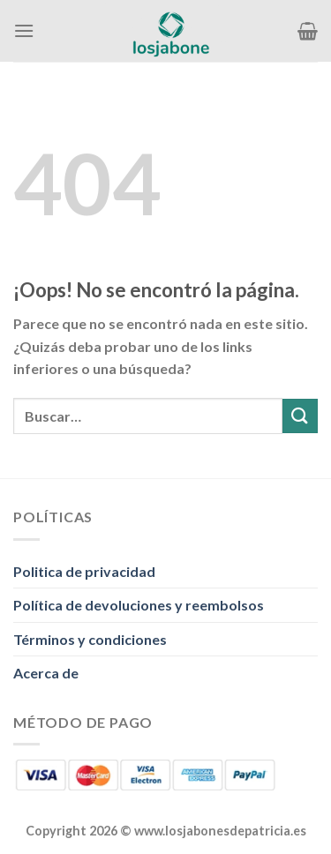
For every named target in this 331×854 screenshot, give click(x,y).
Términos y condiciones (90, 639)
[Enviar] (300, 416)
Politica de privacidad (84, 571)
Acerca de (46, 672)
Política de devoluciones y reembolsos (138, 604)
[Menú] (23, 30)
